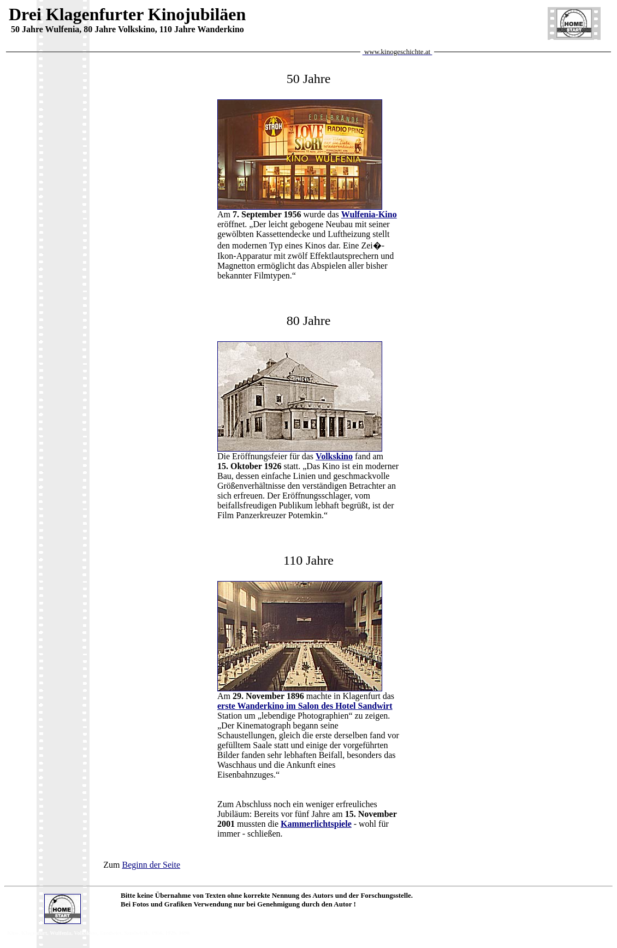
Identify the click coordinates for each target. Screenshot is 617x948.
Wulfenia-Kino (369, 214)
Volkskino (334, 456)
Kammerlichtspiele (316, 823)
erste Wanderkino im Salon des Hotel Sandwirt (305, 705)
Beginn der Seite (151, 864)
